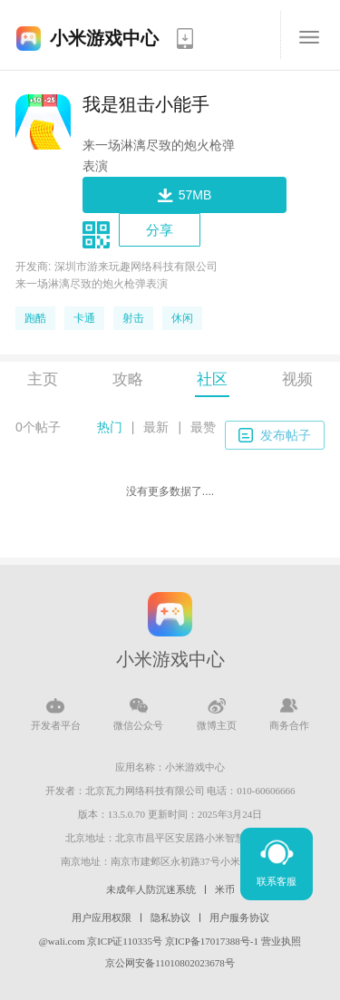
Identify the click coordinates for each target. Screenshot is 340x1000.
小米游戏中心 (104, 38)
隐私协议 (170, 917)
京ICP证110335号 (124, 941)
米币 (225, 889)
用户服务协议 (239, 917)
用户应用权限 (101, 917)
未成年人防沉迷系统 (151, 889)
